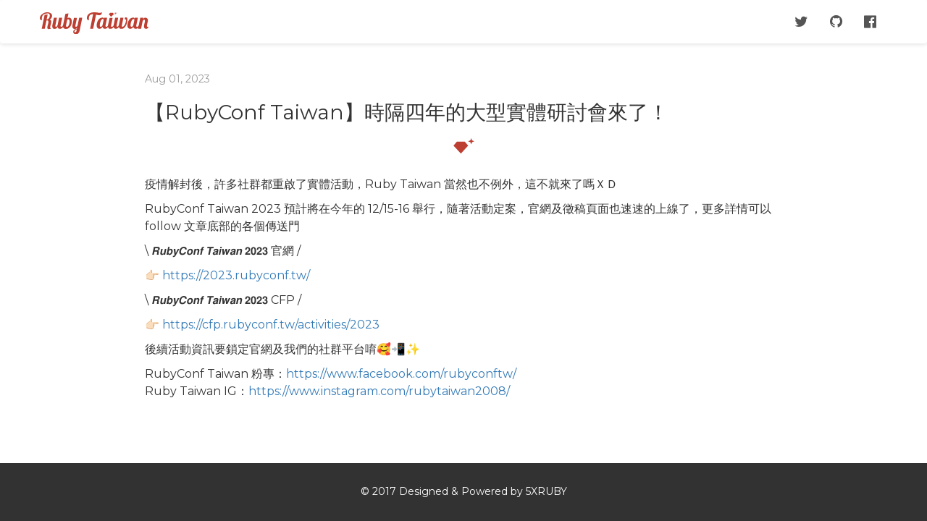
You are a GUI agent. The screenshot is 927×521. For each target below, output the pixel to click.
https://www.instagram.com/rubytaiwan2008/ (379, 391)
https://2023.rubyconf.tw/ (236, 275)
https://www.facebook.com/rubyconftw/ (401, 374)
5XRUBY (546, 491)
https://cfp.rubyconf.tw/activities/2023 (270, 324)
